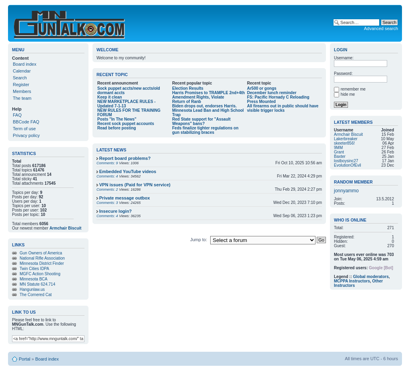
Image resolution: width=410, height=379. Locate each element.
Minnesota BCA (33, 279)
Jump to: (199, 239)
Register (21, 84)
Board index (24, 64)
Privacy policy (26, 135)
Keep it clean (109, 97)
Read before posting (116, 128)
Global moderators (371, 276)
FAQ (17, 115)
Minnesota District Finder (42, 263)
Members (22, 91)
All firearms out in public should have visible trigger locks (282, 108)
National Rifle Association (42, 258)
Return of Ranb (186, 101)
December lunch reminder (271, 93)
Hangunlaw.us (32, 289)
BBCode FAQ (26, 121)
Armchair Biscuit (65, 228)
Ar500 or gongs (261, 88)
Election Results (187, 88)
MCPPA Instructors (352, 281)
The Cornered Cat (36, 294)
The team (22, 98)
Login (340, 49)
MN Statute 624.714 (37, 284)
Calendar (22, 71)
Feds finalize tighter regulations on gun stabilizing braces (205, 130)
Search (20, 77)
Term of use (24, 128)
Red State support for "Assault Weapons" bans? (201, 121)
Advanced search (381, 28)
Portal (24, 359)
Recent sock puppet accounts (125, 123)
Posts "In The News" (117, 119)
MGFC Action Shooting (40, 274)
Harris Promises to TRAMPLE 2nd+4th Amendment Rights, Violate (208, 95)
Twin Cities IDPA (34, 268)
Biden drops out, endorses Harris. (204, 106)
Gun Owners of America (41, 253)
